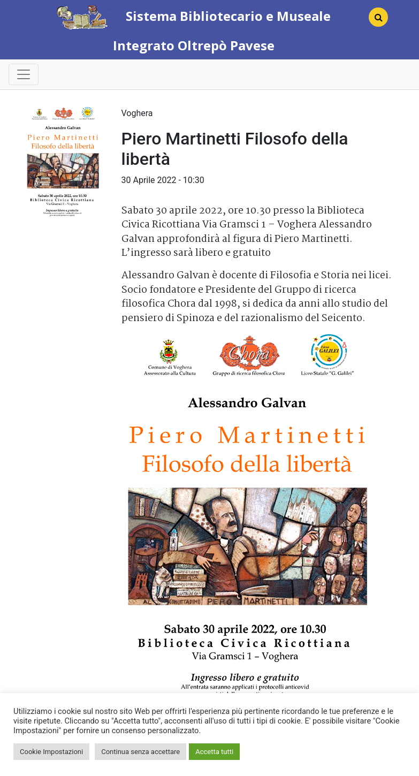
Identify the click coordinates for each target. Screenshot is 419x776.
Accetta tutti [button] (214, 752)
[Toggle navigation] (24, 74)
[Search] (374, 20)
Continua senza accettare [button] (140, 752)
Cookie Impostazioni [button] (51, 752)
